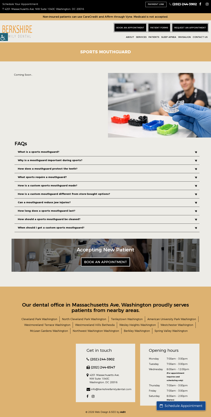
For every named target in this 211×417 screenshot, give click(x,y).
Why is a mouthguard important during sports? (107, 160)
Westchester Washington (177, 325)
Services (141, 37)
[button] (4, 37)
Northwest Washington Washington (96, 330)
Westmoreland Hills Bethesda (95, 325)
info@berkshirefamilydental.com (105, 389)
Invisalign (184, 37)
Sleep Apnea (168, 37)
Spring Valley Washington (171, 330)
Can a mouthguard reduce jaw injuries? (107, 202)
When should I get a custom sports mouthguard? (107, 227)
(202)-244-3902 (183, 4)
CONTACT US (200, 37)
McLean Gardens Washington (49, 330)
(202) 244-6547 (101, 367)
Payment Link (156, 4)
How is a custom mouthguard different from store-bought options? (107, 193)
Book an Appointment (130, 27)
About (130, 37)
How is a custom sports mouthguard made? (107, 185)
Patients (154, 37)
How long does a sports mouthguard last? (107, 210)
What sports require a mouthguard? (107, 177)
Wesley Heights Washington (137, 325)
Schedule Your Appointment (20, 4)
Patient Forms (159, 27)
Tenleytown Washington (127, 319)
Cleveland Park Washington (39, 319)
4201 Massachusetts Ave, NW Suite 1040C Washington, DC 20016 (43, 9)
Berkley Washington (137, 330)
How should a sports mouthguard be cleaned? (107, 219)
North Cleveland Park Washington (84, 319)
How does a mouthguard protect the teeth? (107, 168)
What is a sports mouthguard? (107, 151)
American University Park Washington (171, 319)
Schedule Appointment (181, 406)
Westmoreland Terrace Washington (47, 325)
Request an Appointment (190, 27)
